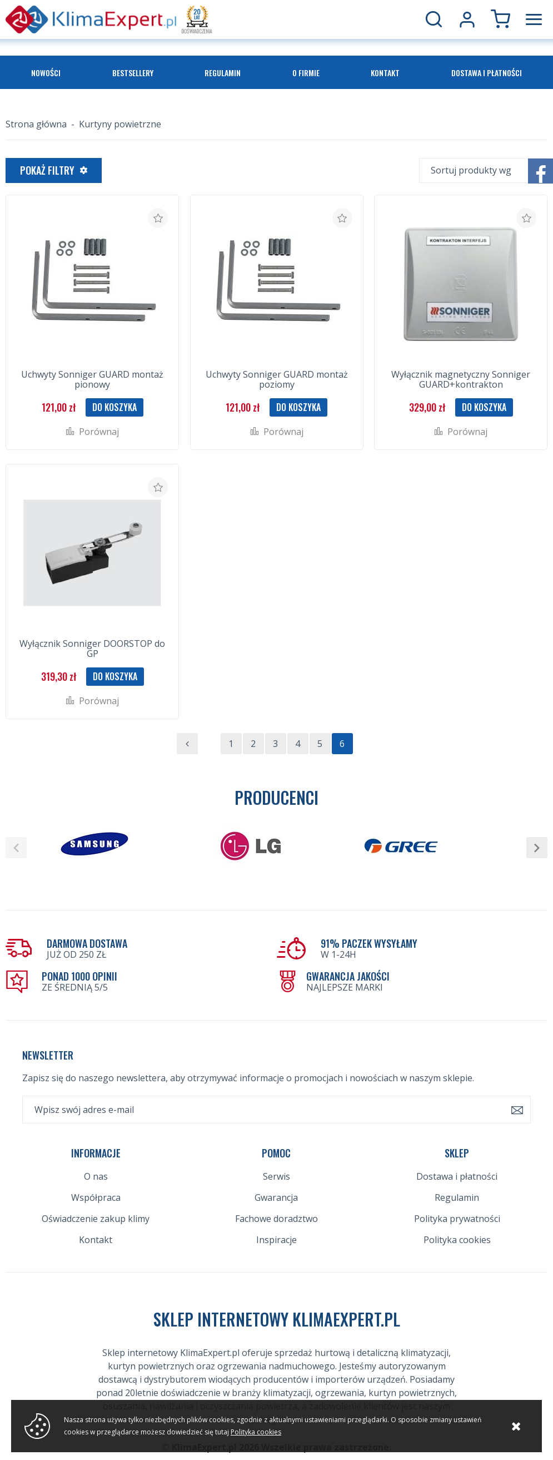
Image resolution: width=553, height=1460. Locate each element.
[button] (16, 847)
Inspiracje (276, 1240)
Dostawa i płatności (486, 72)
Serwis (276, 1176)
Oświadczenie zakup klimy (96, 1218)
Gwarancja (276, 1197)
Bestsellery (132, 72)
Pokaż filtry (47, 170)
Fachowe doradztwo (276, 1218)
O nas (96, 1176)
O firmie (306, 72)
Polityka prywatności (457, 1218)
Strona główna (36, 124)
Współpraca (96, 1197)
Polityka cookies (457, 1240)
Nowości (46, 72)
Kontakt (385, 72)
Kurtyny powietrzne (120, 124)
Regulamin (223, 72)
